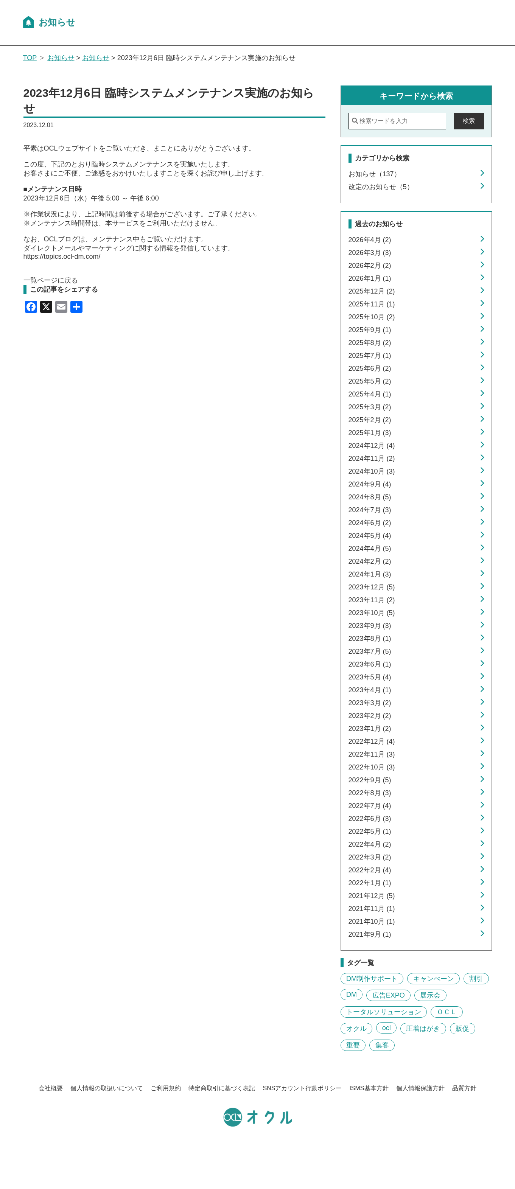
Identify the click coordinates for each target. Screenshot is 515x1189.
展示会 (430, 995)
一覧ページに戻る (50, 280)
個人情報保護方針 (420, 1088)
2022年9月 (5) (370, 780)
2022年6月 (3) (370, 818)
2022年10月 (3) (372, 767)
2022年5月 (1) (370, 831)
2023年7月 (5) (370, 651)
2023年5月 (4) (370, 677)
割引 (476, 978)
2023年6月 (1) (370, 664)
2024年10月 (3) (372, 471)
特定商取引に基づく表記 (221, 1088)
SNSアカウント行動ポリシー (302, 1088)
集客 (382, 1045)
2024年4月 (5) (370, 548)
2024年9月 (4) (370, 484)
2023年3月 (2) (370, 703)
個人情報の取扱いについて (106, 1088)
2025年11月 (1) (372, 304)
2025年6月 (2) (370, 368)
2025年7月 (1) (370, 355)
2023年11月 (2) (372, 600)
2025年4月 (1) (370, 394)
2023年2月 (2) (370, 716)
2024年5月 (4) (370, 535)
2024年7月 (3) (370, 510)
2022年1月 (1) (370, 883)
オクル (356, 1028)
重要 (353, 1045)
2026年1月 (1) (370, 278)
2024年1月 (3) (370, 574)
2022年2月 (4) (370, 870)
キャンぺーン (433, 978)
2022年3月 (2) (370, 857)
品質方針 (464, 1088)
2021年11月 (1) (372, 908)
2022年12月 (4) (372, 741)
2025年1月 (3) (370, 433)
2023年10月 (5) (372, 613)
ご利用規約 (166, 1088)
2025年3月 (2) (370, 407)
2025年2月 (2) (370, 420)
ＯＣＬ (447, 1012)
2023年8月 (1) (370, 638)
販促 (462, 1028)
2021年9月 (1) (370, 934)
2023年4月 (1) (370, 690)
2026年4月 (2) (370, 240)
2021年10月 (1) (372, 921)
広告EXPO (388, 995)
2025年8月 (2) (370, 343)
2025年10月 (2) (372, 317)
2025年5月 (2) (370, 381)
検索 (469, 121)
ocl (386, 1028)
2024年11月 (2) (372, 458)
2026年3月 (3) (370, 252)
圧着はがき (423, 1028)
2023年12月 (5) (372, 587)
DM (351, 994)
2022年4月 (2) (370, 844)
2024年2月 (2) (370, 561)
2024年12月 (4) (372, 445)
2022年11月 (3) (372, 754)
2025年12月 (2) (372, 291)
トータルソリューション (383, 1012)
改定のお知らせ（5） (381, 187)
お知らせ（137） (375, 174)
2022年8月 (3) (370, 793)
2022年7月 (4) (370, 806)
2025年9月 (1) (370, 330)
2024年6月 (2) (370, 523)
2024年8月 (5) (370, 497)
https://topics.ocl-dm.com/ (62, 256)
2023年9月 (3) (370, 625)
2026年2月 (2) (370, 265)
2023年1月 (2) (370, 728)
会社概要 (51, 1088)
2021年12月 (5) (372, 896)
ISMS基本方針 (368, 1088)
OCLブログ (61, 239)
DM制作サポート (372, 978)
